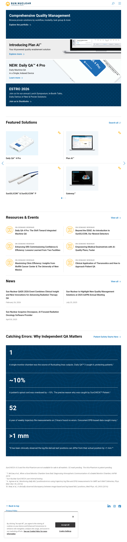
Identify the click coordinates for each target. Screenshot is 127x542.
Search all (113, 123)
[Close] (73, 517)
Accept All (65, 525)
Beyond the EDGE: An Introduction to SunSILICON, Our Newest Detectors (92, 232)
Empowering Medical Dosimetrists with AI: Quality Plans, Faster (95, 249)
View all (114, 218)
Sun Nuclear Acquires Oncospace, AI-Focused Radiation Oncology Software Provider (32, 314)
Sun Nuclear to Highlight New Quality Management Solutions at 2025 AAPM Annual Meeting (90, 293)
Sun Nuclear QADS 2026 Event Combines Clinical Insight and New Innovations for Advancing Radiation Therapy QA (32, 295)
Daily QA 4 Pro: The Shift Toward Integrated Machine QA (35, 232)
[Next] (124, 163)
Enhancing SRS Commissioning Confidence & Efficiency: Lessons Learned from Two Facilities (37, 249)
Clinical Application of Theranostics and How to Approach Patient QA (97, 265)
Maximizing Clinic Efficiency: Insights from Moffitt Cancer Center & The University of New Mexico (37, 266)
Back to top (14, 506)
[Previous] (3, 163)
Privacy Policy (11, 511)
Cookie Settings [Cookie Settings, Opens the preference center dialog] (65, 531)
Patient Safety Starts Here (106, 337)
